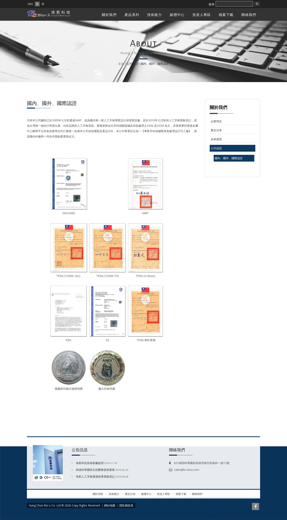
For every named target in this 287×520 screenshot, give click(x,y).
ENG (30, 4)
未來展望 (216, 139)
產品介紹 (130, 494)
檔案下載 (226, 15)
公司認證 (216, 148)
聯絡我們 (248, 15)
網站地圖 (109, 505)
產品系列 (132, 15)
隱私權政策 (126, 505)
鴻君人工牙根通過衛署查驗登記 (95, 476)
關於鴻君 (98, 494)
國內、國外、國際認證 (229, 158)
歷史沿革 (216, 130)
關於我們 (109, 15)
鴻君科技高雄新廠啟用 (90, 463)
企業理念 (216, 121)
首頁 (121, 64)
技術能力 (154, 15)
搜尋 (212, 4)
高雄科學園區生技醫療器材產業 (95, 470)
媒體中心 (177, 15)
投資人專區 (202, 15)
